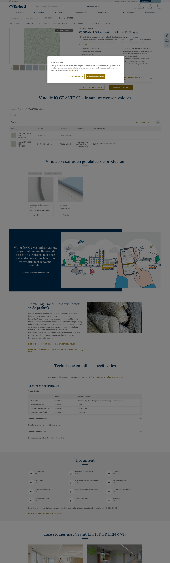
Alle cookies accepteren (95, 76)
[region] (85, 69)
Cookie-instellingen (76, 76)
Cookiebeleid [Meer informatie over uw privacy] (73, 70)
